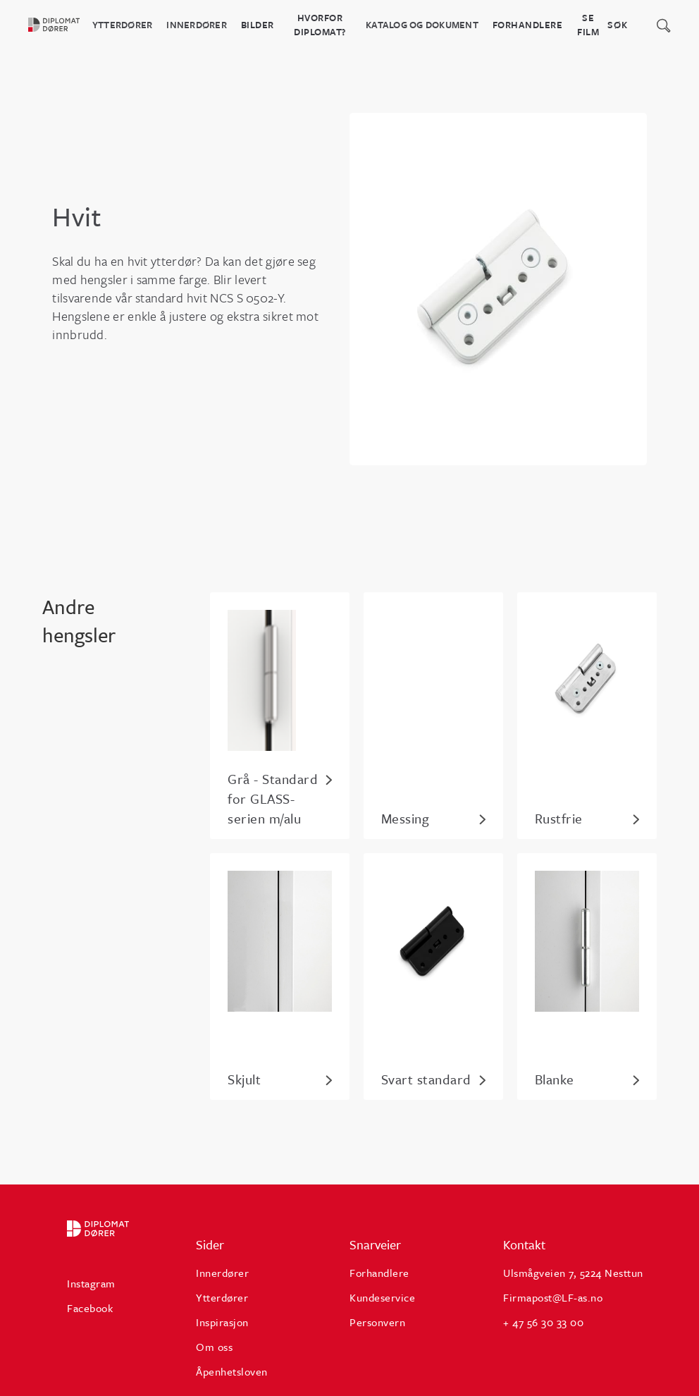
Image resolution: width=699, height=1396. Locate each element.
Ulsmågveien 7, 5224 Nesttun (573, 1273)
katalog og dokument (422, 25)
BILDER (257, 25)
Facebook (90, 1308)
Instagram (91, 1283)
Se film (588, 25)
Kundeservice (382, 1297)
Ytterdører (122, 25)
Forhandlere (528, 25)
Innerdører (196, 25)
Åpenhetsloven (232, 1371)
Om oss (214, 1347)
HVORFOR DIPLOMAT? (320, 25)
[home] (60, 24)
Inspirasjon (222, 1322)
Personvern (377, 1322)
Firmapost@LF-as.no (552, 1297)
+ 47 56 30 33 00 (543, 1322)
